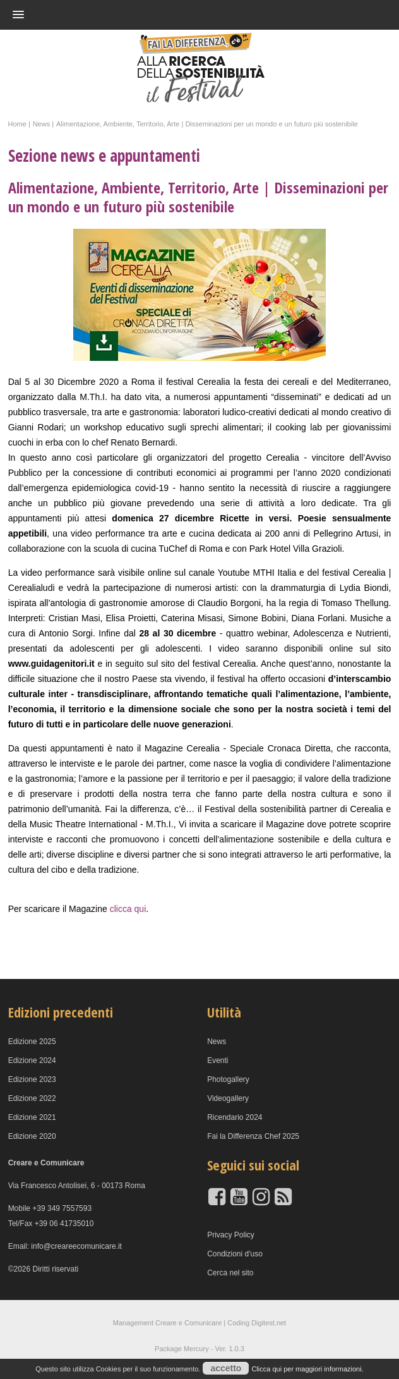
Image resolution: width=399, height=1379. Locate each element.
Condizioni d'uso (235, 1253)
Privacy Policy (230, 1234)
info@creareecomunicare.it (76, 1246)
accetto (225, 1368)
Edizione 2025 (32, 1041)
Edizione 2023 (32, 1079)
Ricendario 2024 (234, 1117)
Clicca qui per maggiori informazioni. (307, 1369)
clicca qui (128, 909)
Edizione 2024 (32, 1060)
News (216, 1041)
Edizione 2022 (32, 1098)
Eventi (217, 1060)
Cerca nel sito (230, 1272)
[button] (189, 14)
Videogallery (228, 1098)
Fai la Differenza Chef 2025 (253, 1136)
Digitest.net (268, 1323)
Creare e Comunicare (188, 1323)
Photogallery (228, 1079)
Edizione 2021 (32, 1117)
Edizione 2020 (32, 1136)
